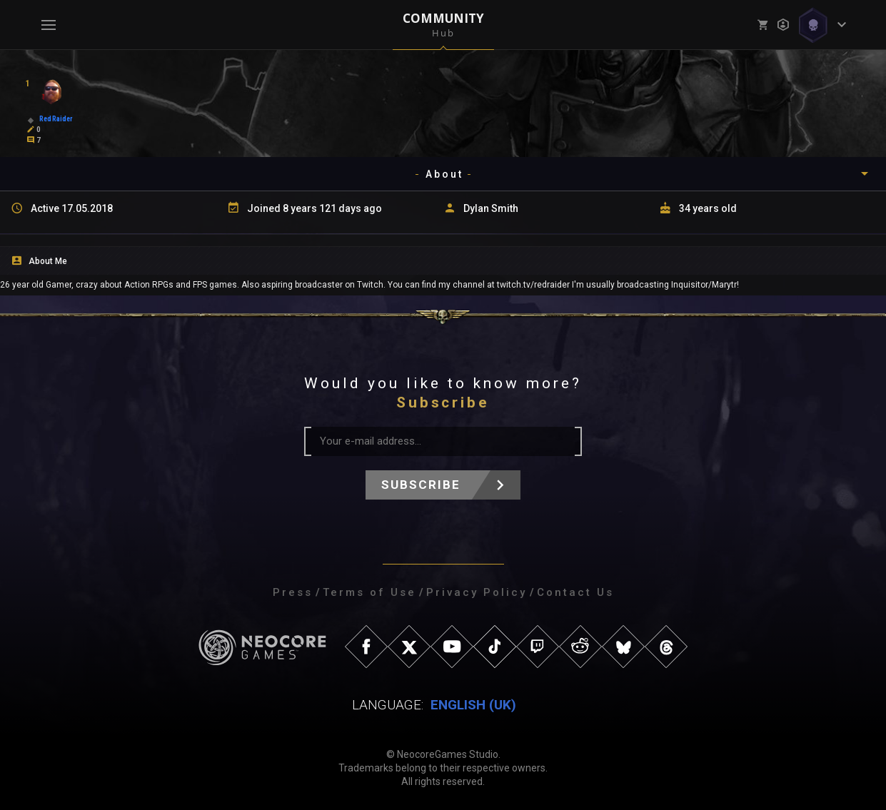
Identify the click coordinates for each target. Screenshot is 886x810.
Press (293, 592)
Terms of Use (369, 592)
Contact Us (575, 592)
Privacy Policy (476, 592)
